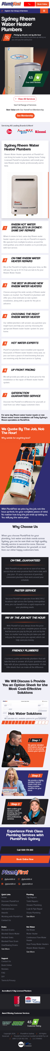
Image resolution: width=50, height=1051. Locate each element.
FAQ (3, 972)
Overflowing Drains (9, 945)
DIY (3, 976)
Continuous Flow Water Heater (36, 939)
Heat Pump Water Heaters (37, 944)
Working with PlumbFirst (11, 916)
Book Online (42, 4)
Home (3, 897)
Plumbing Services (9, 905)
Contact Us (6, 920)
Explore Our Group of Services (14, 11)
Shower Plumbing (34, 905)
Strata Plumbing (33, 912)
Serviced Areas (7, 909)
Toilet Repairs (32, 901)
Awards (4, 912)
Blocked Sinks (7, 937)
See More (30, 916)
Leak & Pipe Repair (34, 909)
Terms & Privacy (8, 980)
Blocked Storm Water (10, 933)
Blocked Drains (7, 930)
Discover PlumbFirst (10, 901)
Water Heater (32, 933)
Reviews (4, 969)
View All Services (25, 99)
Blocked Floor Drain (9, 941)
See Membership (25, 115)
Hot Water (30, 930)
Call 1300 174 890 (25, 850)
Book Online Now (25, 859)
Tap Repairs (31, 897)
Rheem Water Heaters (35, 948)
